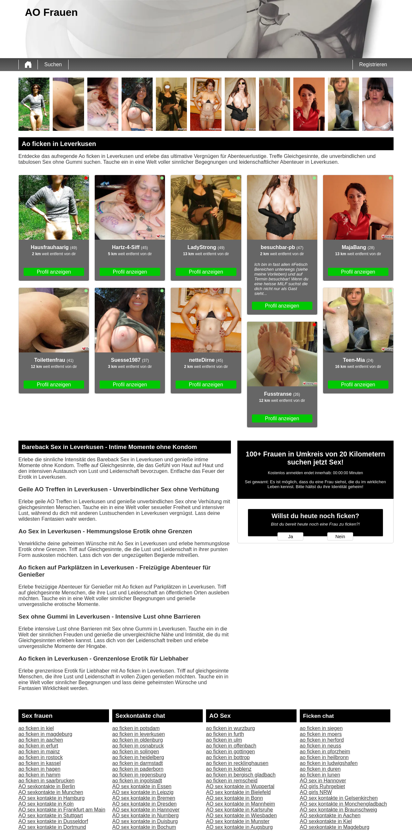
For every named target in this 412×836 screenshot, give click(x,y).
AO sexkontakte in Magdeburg (334, 827)
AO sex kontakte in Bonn (234, 798)
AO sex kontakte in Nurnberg (145, 815)
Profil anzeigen (54, 272)
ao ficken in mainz (39, 751)
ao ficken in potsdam (136, 728)
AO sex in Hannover (323, 780)
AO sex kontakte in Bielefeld (238, 792)
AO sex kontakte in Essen (141, 786)
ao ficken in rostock (40, 757)
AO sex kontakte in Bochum (144, 827)
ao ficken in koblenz (229, 769)
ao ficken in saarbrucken (46, 780)
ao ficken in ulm (224, 740)
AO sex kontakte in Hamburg (51, 798)
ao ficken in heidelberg (138, 757)
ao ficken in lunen (320, 775)
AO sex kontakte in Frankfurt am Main (61, 809)
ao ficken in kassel (39, 763)
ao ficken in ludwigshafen (329, 763)
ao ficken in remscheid (231, 780)
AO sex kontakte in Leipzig (142, 792)
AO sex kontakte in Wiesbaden (241, 815)
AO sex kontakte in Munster (238, 821)
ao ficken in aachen (40, 740)
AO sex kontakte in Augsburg (239, 827)
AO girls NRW (316, 792)
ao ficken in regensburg (139, 775)
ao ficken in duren (320, 769)
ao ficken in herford (322, 740)
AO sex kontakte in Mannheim (240, 804)
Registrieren (373, 64)
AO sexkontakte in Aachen (330, 815)
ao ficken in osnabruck (138, 745)
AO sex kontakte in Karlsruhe (239, 809)
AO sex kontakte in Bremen (143, 798)
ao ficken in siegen (321, 728)
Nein (340, 536)
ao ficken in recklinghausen (237, 763)
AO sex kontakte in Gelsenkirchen (339, 798)
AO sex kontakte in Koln (46, 804)
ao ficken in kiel (36, 728)
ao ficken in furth (225, 734)
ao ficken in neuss (320, 745)
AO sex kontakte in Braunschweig (338, 809)
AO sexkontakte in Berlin (46, 786)
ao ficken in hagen (39, 769)
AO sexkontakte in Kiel (326, 821)
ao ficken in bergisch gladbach (241, 775)
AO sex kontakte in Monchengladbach (343, 804)
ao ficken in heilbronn (324, 757)
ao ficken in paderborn (137, 769)
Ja (290, 536)
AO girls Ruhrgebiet (322, 786)
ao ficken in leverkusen (138, 734)
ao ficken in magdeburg (45, 734)
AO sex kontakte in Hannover (145, 809)
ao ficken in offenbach (231, 745)
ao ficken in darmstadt (137, 763)
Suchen (53, 64)
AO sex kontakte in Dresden (144, 804)
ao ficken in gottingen (230, 751)
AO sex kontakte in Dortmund (52, 827)
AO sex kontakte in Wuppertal (240, 786)
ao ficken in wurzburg (230, 728)
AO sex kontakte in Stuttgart (50, 815)
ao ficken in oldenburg (137, 740)
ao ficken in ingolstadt (137, 780)
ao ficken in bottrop (228, 757)
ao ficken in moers (321, 734)
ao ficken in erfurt (38, 745)
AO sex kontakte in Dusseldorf (53, 821)
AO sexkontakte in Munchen (50, 792)
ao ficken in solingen (135, 751)
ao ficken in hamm (39, 775)
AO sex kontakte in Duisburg (145, 821)
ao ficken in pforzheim (325, 751)
